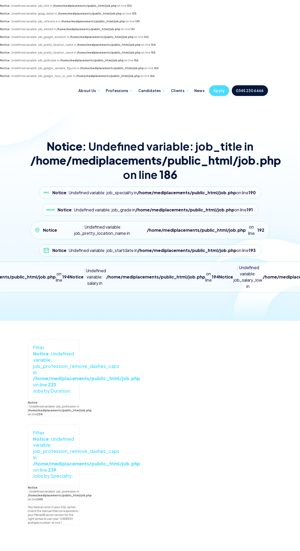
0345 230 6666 (250, 90)
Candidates (149, 90)
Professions (117, 90)
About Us (87, 90)
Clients (177, 90)
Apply (219, 90)
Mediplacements (52, 90)
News (199, 90)
